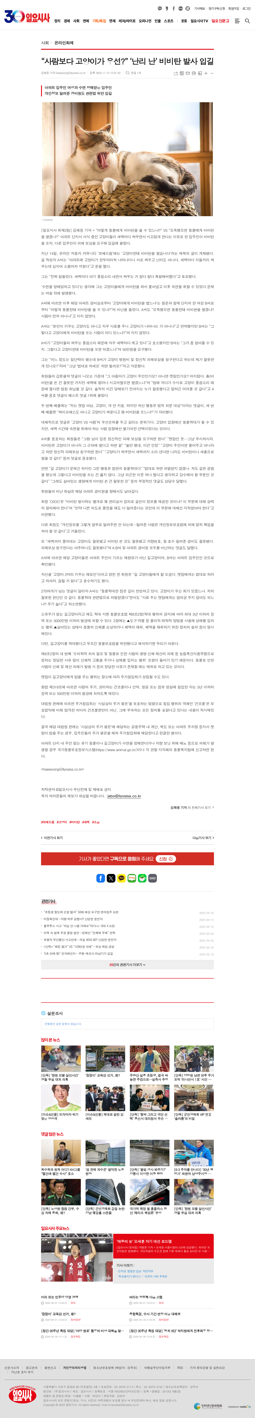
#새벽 (85, 822)
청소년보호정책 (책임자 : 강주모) (115, 1367)
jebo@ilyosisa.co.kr (124, 795)
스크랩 (200, 73)
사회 (45, 43)
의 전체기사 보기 (191, 807)
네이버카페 (142, 878)
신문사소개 (11, 1367)
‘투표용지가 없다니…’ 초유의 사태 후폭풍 (142, 1276)
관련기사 (48, 901)
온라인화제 (63, 43)
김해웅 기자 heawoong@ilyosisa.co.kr (63, 73)
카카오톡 (121, 878)
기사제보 (199, 9)
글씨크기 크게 (206, 73)
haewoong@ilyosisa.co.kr (62, 769)
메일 (188, 73)
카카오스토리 (167, 8)
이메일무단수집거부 (157, 1367)
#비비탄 (74, 822)
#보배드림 (47, 822)
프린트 (194, 73)
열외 (187, 8)
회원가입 (233, 9)
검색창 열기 (247, 21)
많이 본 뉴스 (50, 1040)
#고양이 (62, 822)
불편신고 (50, 1367)
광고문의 (32, 1367)
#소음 (95, 822)
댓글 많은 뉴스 (52, 1134)
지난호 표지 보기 (22, 1372)
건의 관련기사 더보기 (128, 964)
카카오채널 (160, 8)
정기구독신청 (217, 9)
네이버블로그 (180, 8)
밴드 (152, 878)
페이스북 (174, 8)
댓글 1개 (136, 73)
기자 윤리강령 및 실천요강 (207, 1367)
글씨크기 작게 (212, 73)
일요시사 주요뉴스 (55, 1228)
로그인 (246, 9)
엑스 (111, 878)
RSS (180, 1367)
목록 (182, 73)
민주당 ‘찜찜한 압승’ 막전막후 (135, 1271)
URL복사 (176, 73)
